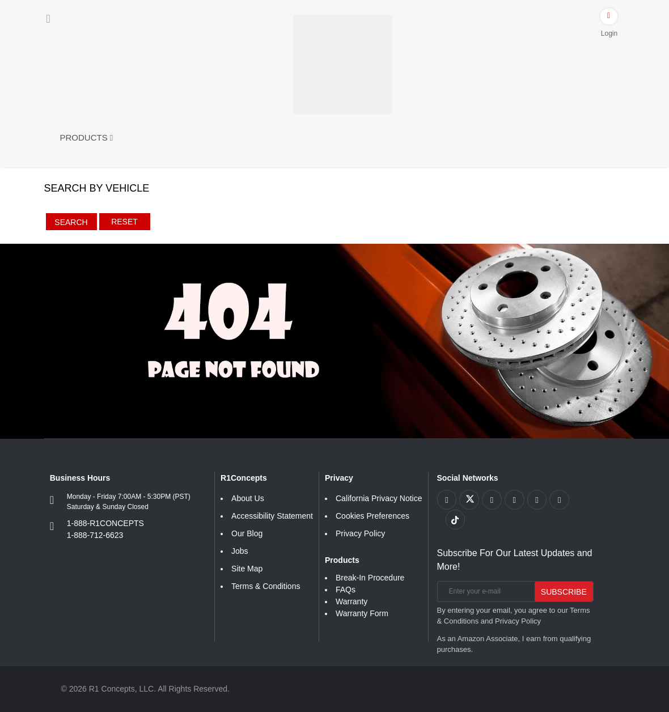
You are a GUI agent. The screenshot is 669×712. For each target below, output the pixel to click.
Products (86, 137)
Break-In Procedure (370, 577)
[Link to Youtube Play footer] (492, 500)
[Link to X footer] (470, 500)
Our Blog (246, 533)
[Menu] (48, 18)
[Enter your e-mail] (484, 591)
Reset (124, 221)
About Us (247, 498)
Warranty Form (362, 613)
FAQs (345, 589)
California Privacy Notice (379, 498)
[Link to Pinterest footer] (515, 500)
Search (70, 222)
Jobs (239, 551)
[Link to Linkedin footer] (560, 500)
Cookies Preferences (372, 515)
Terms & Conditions (265, 586)
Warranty (351, 601)
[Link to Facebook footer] (447, 500)
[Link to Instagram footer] (538, 500)
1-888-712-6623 (95, 535)
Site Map (246, 568)
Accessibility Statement (272, 515)
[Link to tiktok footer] (455, 519)
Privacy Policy (360, 533)
